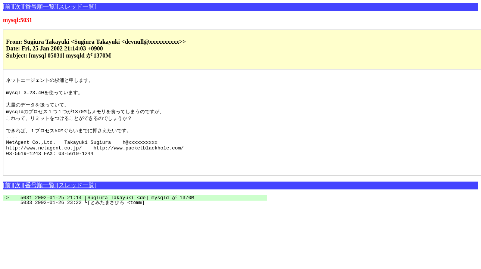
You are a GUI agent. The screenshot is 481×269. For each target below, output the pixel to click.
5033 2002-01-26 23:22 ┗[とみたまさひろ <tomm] (135, 214)
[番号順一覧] (40, 6)
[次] (18, 6)
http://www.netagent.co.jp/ (44, 156)
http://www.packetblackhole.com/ (138, 156)
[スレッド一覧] (77, 6)
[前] (8, 6)
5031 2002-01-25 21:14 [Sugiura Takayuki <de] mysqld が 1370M (139, 210)
